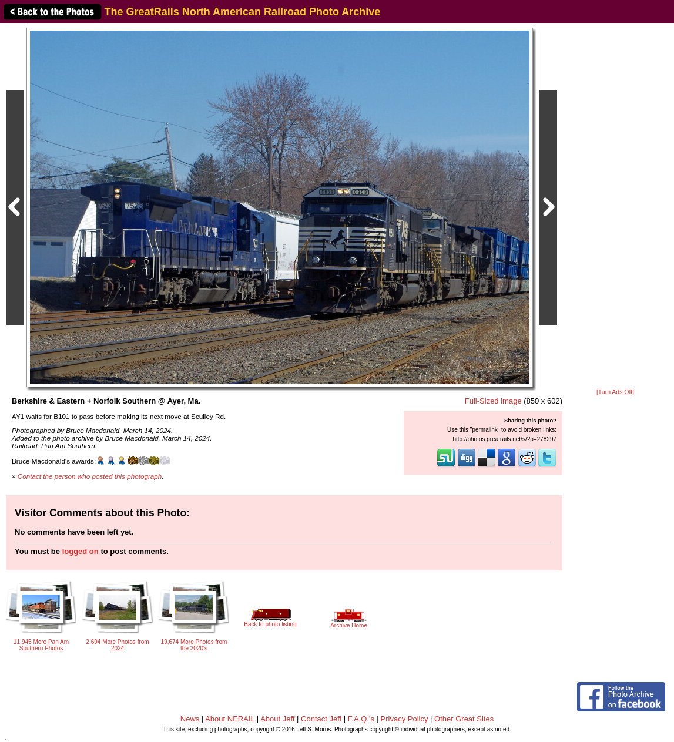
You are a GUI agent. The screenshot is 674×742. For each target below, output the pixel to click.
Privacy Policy (404, 718)
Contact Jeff (321, 718)
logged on (80, 551)
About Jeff (277, 718)
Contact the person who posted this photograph (90, 476)
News (190, 718)
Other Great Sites (464, 718)
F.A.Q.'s (361, 718)
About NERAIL (229, 718)
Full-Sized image (493, 401)
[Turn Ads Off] (615, 392)
